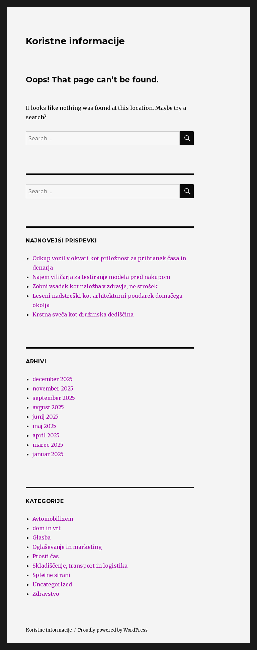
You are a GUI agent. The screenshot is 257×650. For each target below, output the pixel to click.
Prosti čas (45, 556)
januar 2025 (48, 454)
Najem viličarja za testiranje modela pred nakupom (101, 277)
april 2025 (46, 435)
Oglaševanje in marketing (67, 547)
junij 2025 (45, 416)
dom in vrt (46, 528)
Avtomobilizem (52, 518)
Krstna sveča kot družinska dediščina (83, 314)
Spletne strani (51, 575)
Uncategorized (52, 584)
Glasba (41, 537)
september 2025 (53, 397)
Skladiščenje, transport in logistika (79, 565)
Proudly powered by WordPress (113, 630)
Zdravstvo (45, 593)
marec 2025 (47, 444)
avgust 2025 (48, 407)
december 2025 (52, 379)
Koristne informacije (75, 41)
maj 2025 (44, 426)
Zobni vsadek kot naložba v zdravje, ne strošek (95, 286)
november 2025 (52, 388)
